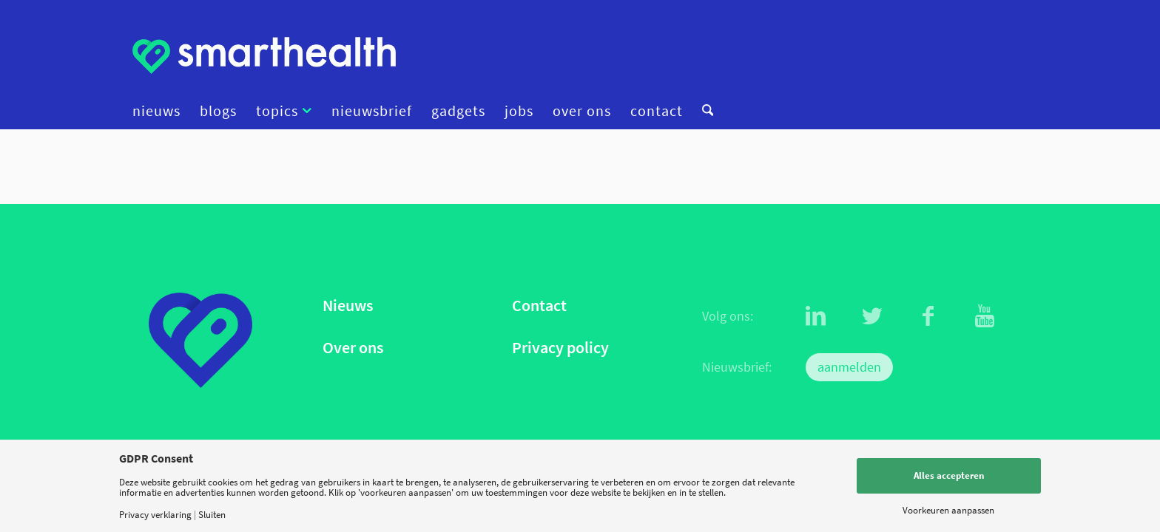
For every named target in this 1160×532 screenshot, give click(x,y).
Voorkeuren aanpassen (948, 510)
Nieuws (348, 306)
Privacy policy (560, 348)
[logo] (264, 55)
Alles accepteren (949, 475)
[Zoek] (702, 110)
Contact (539, 306)
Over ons (353, 348)
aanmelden (849, 366)
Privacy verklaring (155, 514)
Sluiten (212, 514)
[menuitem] (161, 110)
